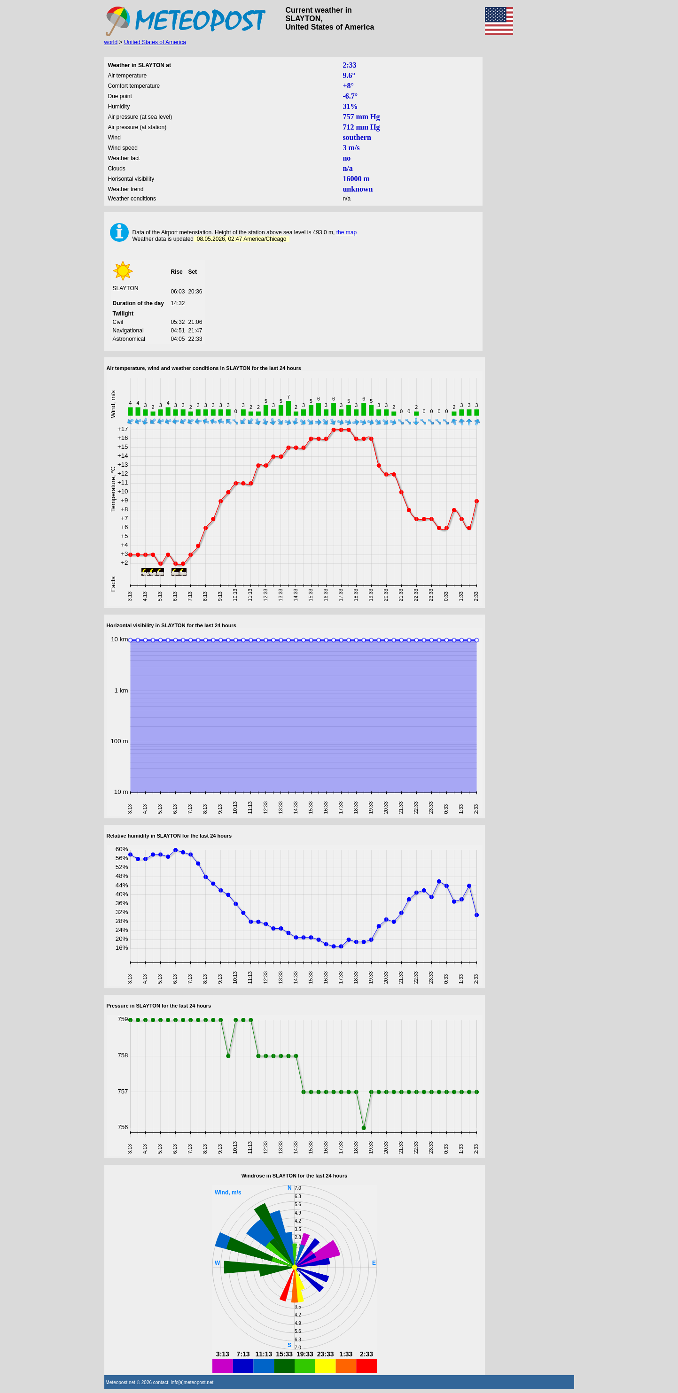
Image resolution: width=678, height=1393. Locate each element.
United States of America (155, 42)
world (111, 42)
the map (346, 232)
